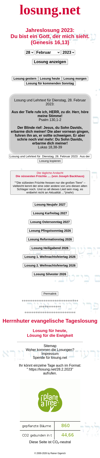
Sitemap (50, 346)
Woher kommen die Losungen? (50, 350)
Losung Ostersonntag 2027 (50, 222)
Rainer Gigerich (58, 453)
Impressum (50, 354)
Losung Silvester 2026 (50, 274)
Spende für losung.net (50, 357)
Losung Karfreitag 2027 (50, 213)
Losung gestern (25, 78)
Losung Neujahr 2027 (50, 204)
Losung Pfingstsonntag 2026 (50, 230)
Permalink (49, 293)
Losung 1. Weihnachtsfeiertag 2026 (50, 256)
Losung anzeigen (50, 62)
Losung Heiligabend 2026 (50, 248)
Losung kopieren (50, 161)
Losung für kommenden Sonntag (50, 83)
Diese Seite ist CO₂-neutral (50, 440)
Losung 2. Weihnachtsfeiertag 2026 (50, 265)
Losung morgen (75, 78)
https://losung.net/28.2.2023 (50, 369)
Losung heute (50, 78)
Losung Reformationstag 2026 (50, 239)
